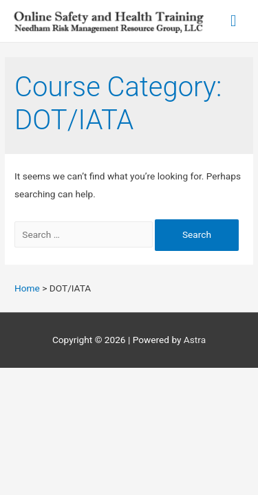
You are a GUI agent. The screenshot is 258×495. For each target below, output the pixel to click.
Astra (195, 339)
